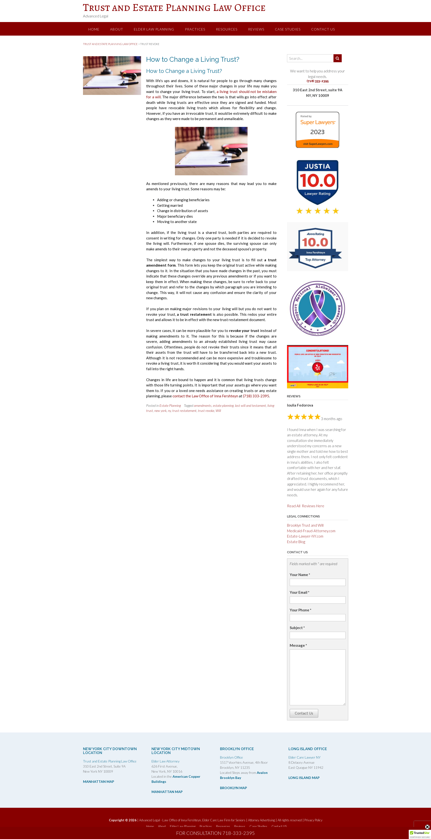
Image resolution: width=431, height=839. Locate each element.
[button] (420, 834)
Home (93, 29)
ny (169, 410)
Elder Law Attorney (165, 761)
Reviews (256, 29)
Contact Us (304, 713)
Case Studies (288, 29)
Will (218, 410)
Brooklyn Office (231, 757)
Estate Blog (296, 541)
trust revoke (206, 410)
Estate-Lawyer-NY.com (305, 536)
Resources (226, 29)
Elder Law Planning (154, 29)
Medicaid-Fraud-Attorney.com (311, 531)
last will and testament (250, 405)
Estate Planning (170, 405)
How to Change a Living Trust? (192, 59)
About (116, 29)
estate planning (223, 405)
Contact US (323, 29)
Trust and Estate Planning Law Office (174, 7)
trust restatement (184, 410)
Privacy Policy (313, 820)
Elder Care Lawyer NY (304, 757)
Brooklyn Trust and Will (305, 525)
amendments (203, 405)
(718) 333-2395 (256, 396)
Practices (195, 29)
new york (160, 410)
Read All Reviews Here (305, 506)
